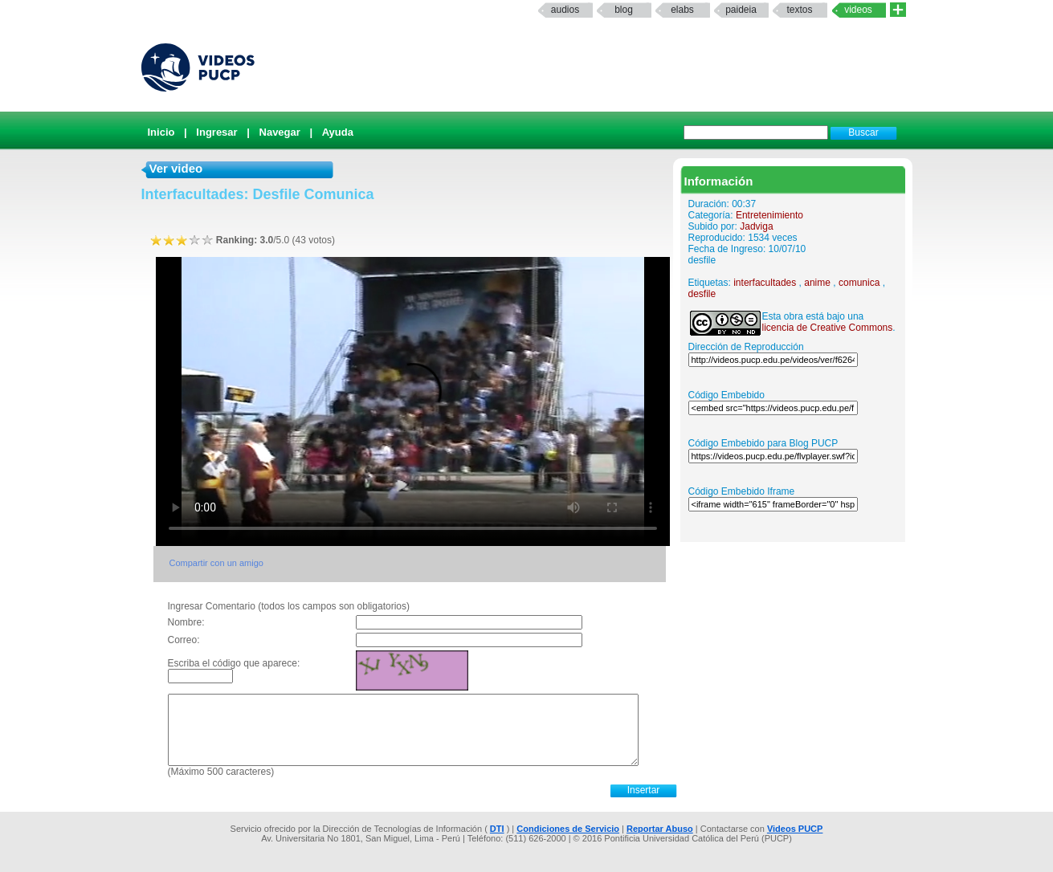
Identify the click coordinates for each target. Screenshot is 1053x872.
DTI (497, 828)
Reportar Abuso (659, 828)
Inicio (161, 132)
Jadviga (756, 226)
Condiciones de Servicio (567, 828)
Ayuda (337, 132)
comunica (859, 282)
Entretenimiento (769, 215)
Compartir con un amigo (216, 563)
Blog (623, 9)
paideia (741, 9)
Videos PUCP (795, 828)
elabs (682, 9)
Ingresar (216, 132)
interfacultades (764, 282)
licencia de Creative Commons (827, 327)
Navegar (279, 132)
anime (817, 282)
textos (799, 9)
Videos (858, 9)
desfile (702, 293)
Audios (565, 9)
